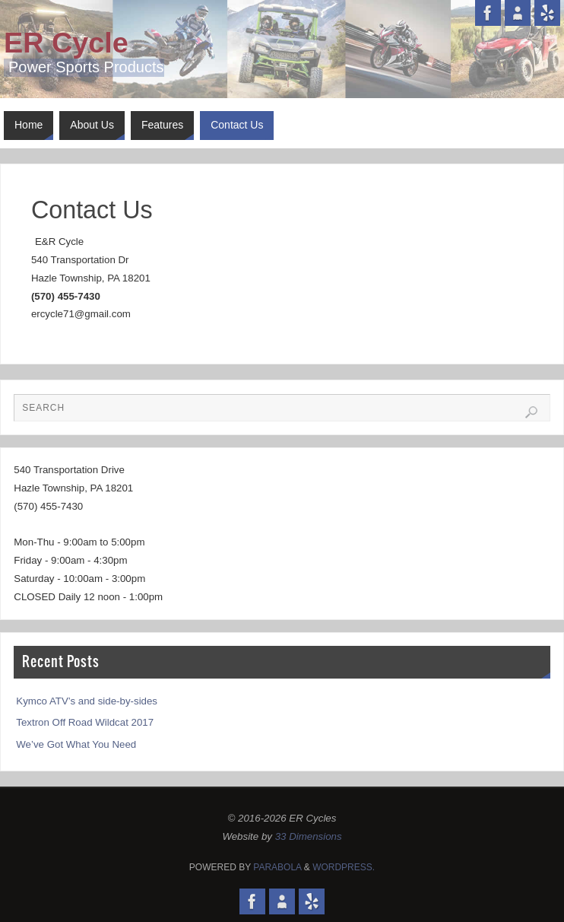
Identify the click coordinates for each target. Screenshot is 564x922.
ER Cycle (66, 42)
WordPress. (343, 867)
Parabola (277, 867)
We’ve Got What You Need (76, 744)
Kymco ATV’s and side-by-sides (86, 701)
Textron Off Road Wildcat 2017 (85, 722)
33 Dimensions (308, 836)
